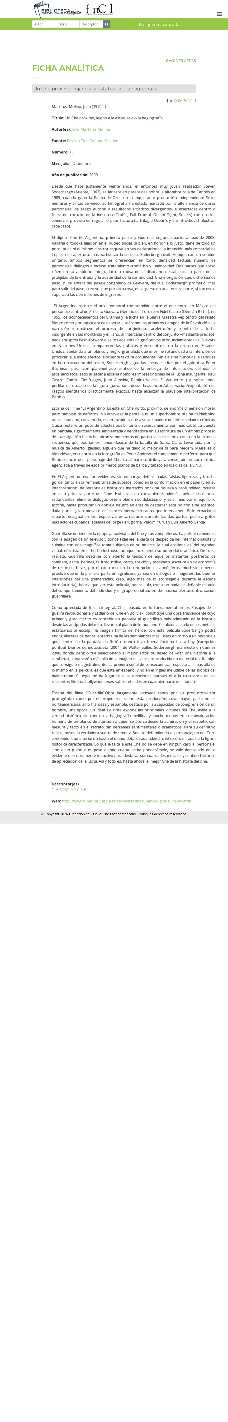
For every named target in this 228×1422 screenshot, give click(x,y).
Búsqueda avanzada (159, 25)
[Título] (68, 24)
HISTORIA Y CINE (82, 811)
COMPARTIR (181, 122)
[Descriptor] (91, 24)
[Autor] (44, 24)
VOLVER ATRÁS (180, 81)
